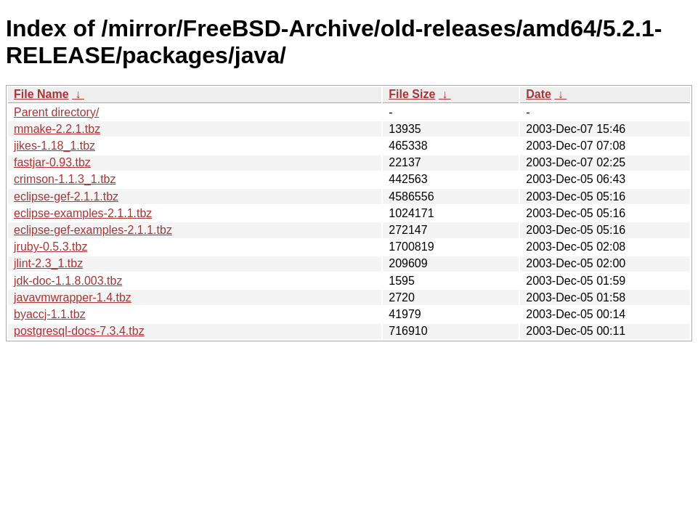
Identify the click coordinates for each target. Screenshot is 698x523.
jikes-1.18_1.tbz (54, 145)
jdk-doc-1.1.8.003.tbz (68, 281)
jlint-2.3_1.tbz (48, 263)
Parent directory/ (56, 112)
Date (538, 94)
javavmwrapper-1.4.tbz (72, 297)
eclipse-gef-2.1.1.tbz (66, 196)
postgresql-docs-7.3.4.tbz (79, 331)
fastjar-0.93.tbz (52, 162)
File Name (41, 94)
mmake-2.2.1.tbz (57, 129)
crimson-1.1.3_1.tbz (65, 179)
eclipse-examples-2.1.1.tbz (83, 213)
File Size (412, 94)
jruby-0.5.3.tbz (50, 246)
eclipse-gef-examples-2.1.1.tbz (93, 230)
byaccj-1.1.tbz (50, 314)
